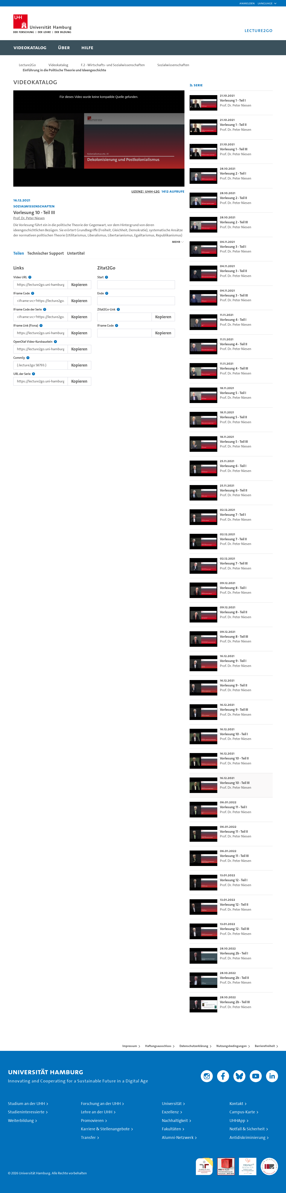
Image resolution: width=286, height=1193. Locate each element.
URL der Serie (24, 374)
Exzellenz (170, 1112)
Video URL (22, 277)
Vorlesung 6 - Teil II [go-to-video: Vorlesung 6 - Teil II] (233, 490)
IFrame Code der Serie (29, 309)
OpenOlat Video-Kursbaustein (35, 341)
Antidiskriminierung (247, 1137)
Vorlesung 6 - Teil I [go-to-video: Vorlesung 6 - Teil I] (233, 466)
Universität (172, 1103)
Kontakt (236, 1103)
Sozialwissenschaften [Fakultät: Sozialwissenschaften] (34, 206)
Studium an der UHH (26, 1103)
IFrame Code (23, 293)
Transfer (88, 1137)
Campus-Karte (242, 1112)
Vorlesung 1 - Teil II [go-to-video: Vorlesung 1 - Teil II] (233, 124)
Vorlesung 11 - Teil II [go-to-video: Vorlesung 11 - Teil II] (234, 831)
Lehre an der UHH (96, 1112)
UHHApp (237, 1120)
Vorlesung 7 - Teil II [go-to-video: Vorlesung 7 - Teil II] (233, 539)
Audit (221, 1160)
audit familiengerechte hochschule (204, 1165)
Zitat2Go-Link (108, 309)
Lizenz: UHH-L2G (145, 191)
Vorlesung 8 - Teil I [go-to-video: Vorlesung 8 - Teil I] (233, 588)
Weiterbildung (21, 1120)
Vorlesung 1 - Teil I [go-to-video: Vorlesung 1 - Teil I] (233, 100)
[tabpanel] (98, 324)
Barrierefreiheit (265, 1046)
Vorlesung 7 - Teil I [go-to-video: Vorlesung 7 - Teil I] (233, 514)
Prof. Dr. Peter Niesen (29, 218)
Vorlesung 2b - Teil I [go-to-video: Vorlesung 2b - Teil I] (234, 953)
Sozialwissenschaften (173, 65)
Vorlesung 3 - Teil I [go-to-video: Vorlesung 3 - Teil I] (233, 246)
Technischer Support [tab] (45, 253)
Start (102, 277)
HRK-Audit (246, 1160)
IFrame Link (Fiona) (28, 325)
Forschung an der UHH (101, 1103)
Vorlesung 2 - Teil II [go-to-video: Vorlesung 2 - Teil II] (233, 198)
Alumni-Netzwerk (177, 1137)
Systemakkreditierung (269, 1160)
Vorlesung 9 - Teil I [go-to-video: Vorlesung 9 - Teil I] (233, 661)
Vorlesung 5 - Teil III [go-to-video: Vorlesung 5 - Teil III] (234, 441)
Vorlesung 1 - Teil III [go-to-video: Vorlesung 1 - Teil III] (233, 149)
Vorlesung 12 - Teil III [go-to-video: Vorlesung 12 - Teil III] (234, 929)
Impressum (129, 1046)
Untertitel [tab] (76, 253)
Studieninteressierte (26, 1112)
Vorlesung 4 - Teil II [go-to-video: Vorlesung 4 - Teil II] (233, 344)
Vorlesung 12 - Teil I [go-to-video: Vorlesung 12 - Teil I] (233, 880)
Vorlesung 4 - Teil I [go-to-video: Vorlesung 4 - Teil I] (233, 319)
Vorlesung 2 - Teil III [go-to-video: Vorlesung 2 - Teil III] (234, 222)
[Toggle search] (265, 47)
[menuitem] (30, 47)
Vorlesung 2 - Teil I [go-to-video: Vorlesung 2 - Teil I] (233, 173)
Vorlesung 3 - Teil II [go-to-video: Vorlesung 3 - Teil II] (233, 271)
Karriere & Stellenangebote (105, 1129)
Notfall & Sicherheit (247, 1129)
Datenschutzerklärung (194, 1046)
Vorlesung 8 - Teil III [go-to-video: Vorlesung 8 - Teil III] (234, 636)
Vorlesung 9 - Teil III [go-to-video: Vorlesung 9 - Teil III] (234, 709)
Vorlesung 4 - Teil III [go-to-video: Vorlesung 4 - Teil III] (234, 368)
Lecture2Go (27, 65)
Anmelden (247, 3)
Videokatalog (58, 65)
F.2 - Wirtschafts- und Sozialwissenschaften (113, 65)
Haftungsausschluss (158, 1046)
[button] (265, 3)
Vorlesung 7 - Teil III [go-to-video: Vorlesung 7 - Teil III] (234, 563)
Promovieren (92, 1120)
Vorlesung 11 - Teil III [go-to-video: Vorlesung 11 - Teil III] (234, 856)
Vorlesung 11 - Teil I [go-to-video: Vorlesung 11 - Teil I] (233, 807)
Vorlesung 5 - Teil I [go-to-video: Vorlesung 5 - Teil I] (233, 393)
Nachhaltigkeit (175, 1120)
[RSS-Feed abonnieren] (191, 85)
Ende (102, 293)
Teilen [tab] (18, 253)
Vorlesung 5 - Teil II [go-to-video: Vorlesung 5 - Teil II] (233, 417)
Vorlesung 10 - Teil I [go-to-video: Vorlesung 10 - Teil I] (234, 734)
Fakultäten (171, 1129)
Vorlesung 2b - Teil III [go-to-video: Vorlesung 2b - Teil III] (235, 1002)
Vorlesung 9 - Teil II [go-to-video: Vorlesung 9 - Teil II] (233, 685)
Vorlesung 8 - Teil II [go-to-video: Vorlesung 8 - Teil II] (233, 612)
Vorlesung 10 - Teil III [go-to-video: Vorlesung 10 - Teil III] (234, 783)
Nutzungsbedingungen (231, 1046)
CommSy (21, 358)
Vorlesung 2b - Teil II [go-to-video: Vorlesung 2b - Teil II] (234, 977)
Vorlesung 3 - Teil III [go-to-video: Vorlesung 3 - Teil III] (234, 295)
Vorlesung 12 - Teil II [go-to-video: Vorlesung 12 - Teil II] (234, 904)
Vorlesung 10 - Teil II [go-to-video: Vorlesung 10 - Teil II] (234, 758)
